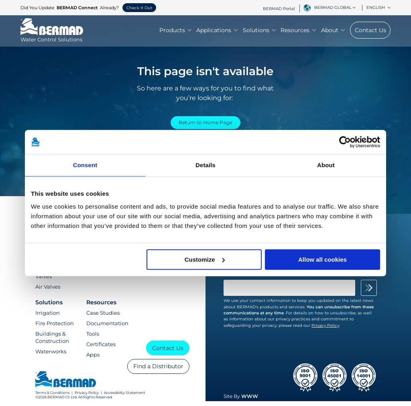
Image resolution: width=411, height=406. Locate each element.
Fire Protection (54, 328)
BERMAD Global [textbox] (333, 7)
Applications (217, 31)
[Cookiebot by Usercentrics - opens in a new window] (345, 142)
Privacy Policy (87, 397)
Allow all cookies (322, 259)
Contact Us (370, 30)
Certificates (101, 349)
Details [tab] (205, 165)
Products (175, 31)
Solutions (259, 31)
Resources (298, 31)
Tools (92, 338)
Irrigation (47, 317)
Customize (205, 259)
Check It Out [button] (139, 8)
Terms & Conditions (52, 397)
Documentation (107, 328)
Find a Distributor (158, 371)
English (378, 7)
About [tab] (326, 165)
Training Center (106, 277)
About (333, 31)
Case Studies (103, 317)
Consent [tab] (85, 165)
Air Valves (47, 291)
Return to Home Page (205, 124)
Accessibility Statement (124, 397)
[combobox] (336, 7)
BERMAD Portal (279, 8)
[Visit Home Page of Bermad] (51, 36)
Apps (93, 359)
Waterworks (50, 356)
